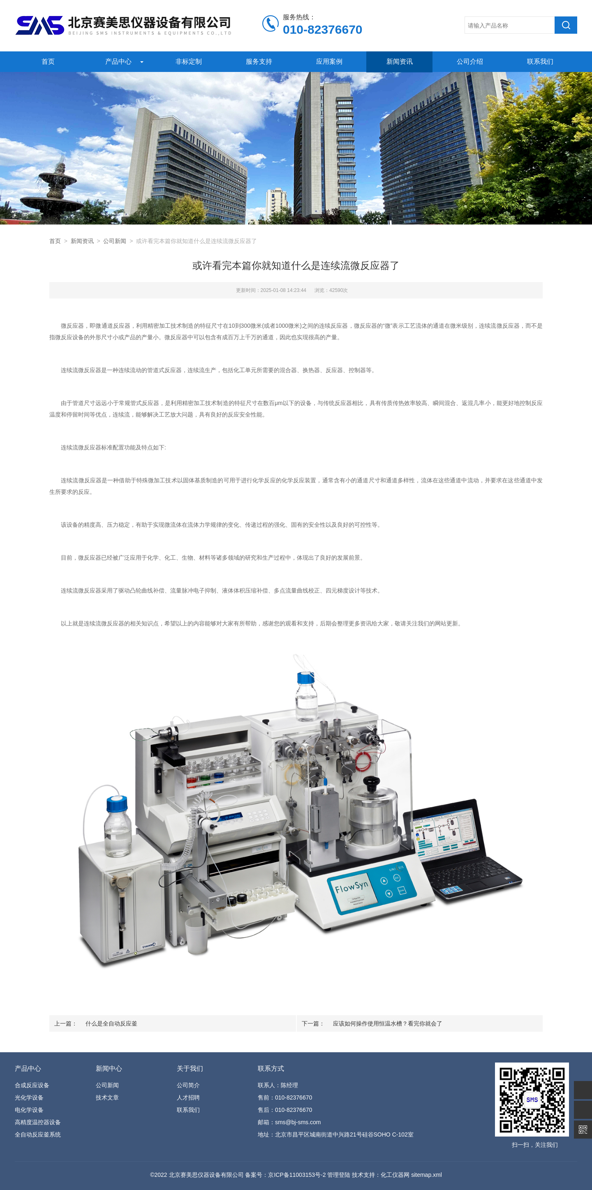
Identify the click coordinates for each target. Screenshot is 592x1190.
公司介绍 (469, 61)
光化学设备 (29, 1097)
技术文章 (107, 1097)
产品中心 (117, 61)
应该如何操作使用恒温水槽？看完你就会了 (387, 1023)
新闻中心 (109, 1068)
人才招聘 (188, 1097)
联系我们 (539, 61)
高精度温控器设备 (38, 1122)
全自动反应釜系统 (38, 1134)
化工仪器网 (395, 1174)
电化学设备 (29, 1110)
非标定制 (188, 61)
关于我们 (190, 1068)
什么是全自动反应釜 (111, 1023)
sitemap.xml (426, 1174)
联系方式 (271, 1068)
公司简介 (188, 1085)
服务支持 (258, 61)
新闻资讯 (399, 61)
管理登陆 (338, 1174)
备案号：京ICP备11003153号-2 (285, 1174)
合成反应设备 (32, 1085)
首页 (47, 61)
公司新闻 (114, 241)
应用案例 (328, 61)
